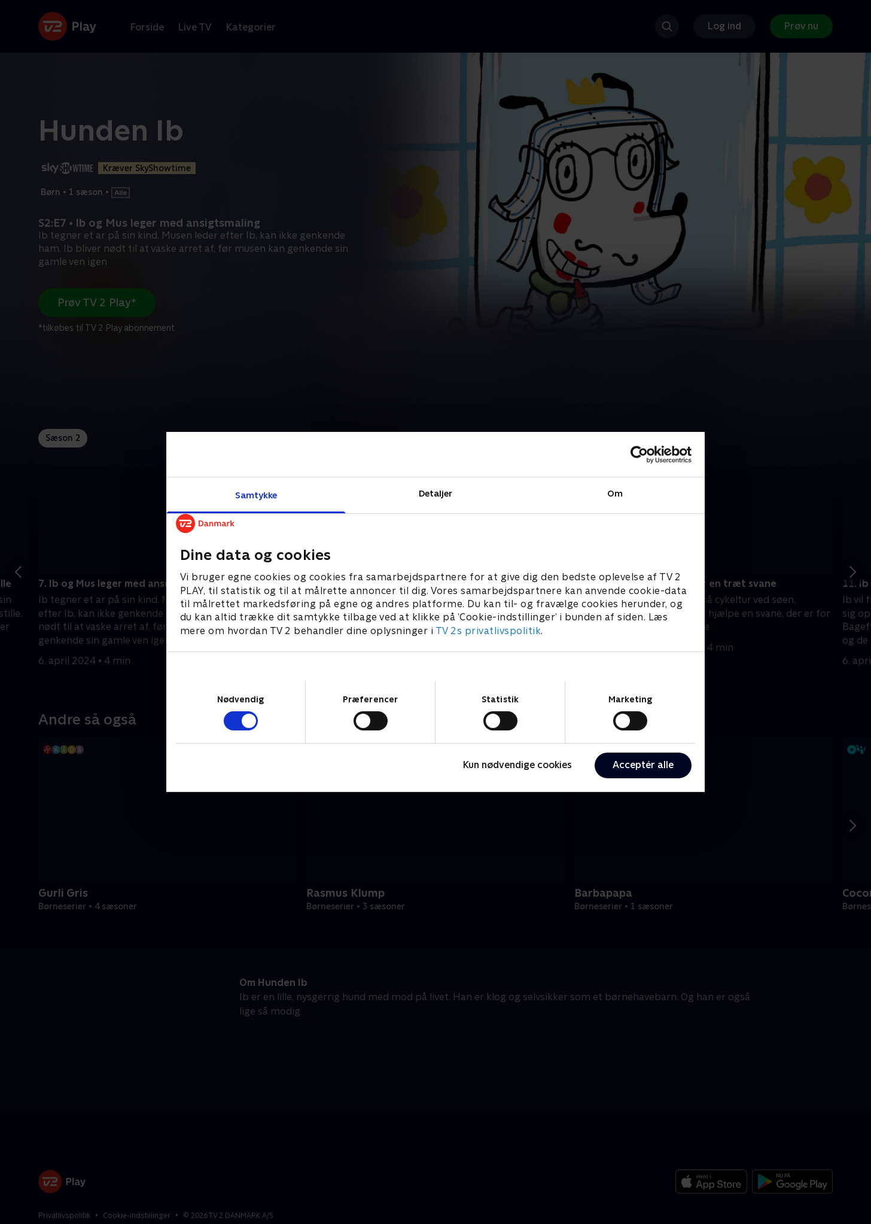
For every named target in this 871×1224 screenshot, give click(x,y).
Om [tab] (615, 493)
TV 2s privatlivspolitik (488, 631)
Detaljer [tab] (436, 493)
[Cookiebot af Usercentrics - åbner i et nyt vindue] (639, 454)
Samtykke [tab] (256, 495)
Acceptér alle (643, 765)
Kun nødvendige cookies (517, 765)
